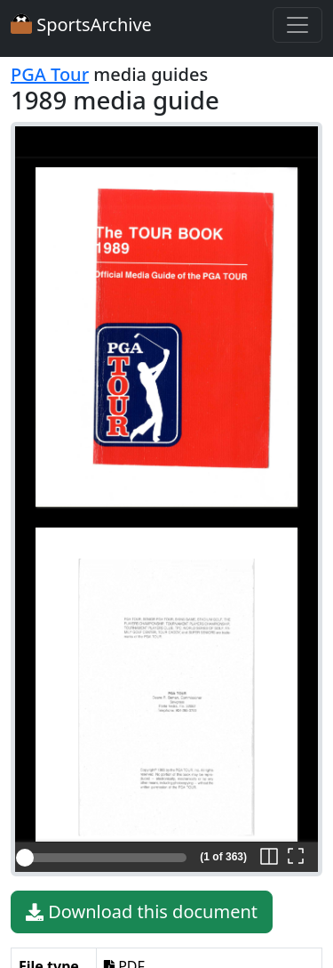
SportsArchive (81, 24)
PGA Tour (50, 74)
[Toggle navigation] (297, 25)
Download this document (142, 912)
